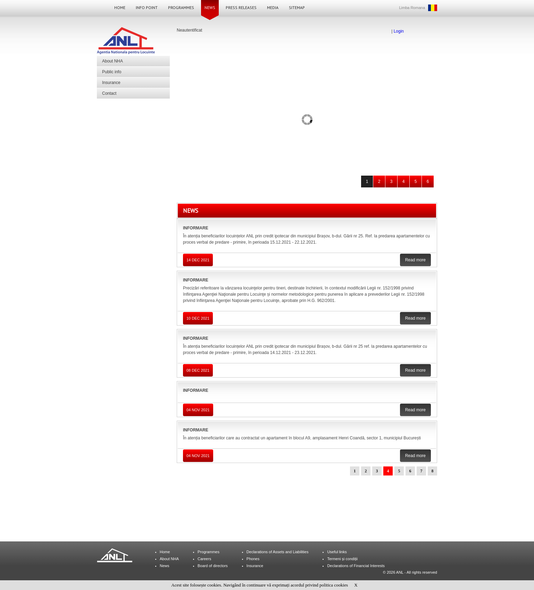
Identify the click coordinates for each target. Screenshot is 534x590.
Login (399, 31)
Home (119, 7)
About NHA (112, 61)
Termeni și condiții (342, 559)
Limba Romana (412, 8)
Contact (109, 93)
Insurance (111, 82)
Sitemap (297, 7)
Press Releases (241, 7)
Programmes (181, 7)
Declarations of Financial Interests (356, 566)
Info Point (147, 7)
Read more (415, 260)
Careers (204, 559)
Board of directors (213, 566)
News (210, 7)
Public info (111, 71)
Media (272, 7)
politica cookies (333, 585)
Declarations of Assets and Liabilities (278, 552)
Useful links (337, 552)
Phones (253, 559)
